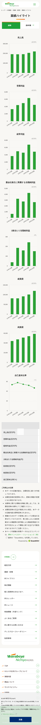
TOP (6, 666)
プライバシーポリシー (9, 714)
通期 (9, 25)
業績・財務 (16, 10)
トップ (3, 10)
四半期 (28, 25)
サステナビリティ (10, 687)
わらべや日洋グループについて (15, 671)
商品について (9, 682)
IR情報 (9, 10)
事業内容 (7, 676)
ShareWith (33, 541)
